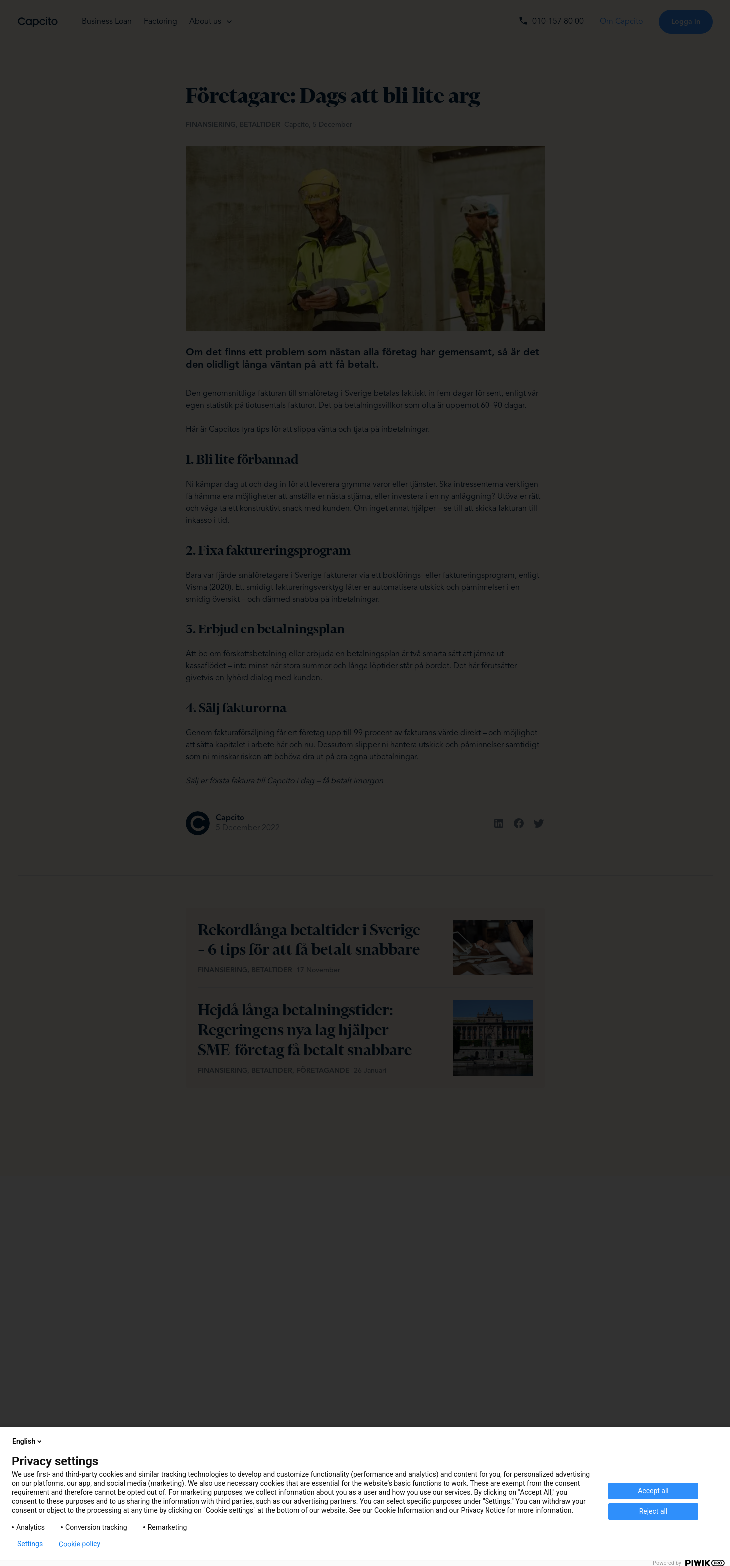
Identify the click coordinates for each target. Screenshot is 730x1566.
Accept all (653, 1491)
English (27, 1441)
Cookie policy (79, 1543)
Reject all (653, 1511)
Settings (30, 1544)
